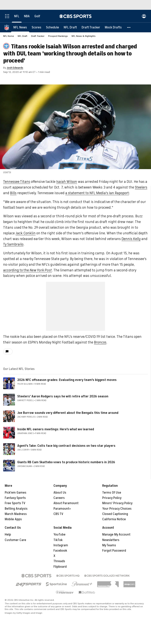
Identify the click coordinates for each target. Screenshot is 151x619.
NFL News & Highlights (84, 36)
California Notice (114, 519)
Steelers (141, 187)
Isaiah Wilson (66, 181)
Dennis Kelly (131, 239)
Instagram (60, 545)
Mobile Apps (13, 519)
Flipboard (60, 567)
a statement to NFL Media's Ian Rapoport (97, 193)
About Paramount (65, 503)
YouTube (59, 535)
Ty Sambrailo (13, 244)
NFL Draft (22, 36)
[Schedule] (52, 27)
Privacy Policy (112, 498)
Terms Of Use (111, 493)
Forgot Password (114, 551)
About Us (59, 493)
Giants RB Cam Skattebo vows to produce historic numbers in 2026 (66, 462)
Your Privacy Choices (117, 509)
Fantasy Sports (15, 498)
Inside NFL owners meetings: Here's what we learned (55, 429)
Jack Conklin (26, 233)
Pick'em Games (15, 493)
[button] (129, 27)
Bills (13, 193)
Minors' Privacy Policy (117, 503)
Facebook (60, 551)
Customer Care (15, 540)
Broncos (100, 342)
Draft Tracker (37, 36)
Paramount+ (62, 509)
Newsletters (110, 540)
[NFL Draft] (70, 27)
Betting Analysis (16, 509)
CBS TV (58, 514)
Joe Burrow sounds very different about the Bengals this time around (67, 413)
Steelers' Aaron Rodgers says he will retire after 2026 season (62, 396)
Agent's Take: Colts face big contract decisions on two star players (66, 446)
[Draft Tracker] (90, 27)
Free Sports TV (15, 503)
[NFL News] (20, 27)
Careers (59, 498)
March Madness (16, 514)
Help (8, 535)
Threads (59, 561)
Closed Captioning (115, 514)
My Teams (109, 545)
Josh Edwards (15, 67)
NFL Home (8, 36)
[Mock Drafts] (113, 27)
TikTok (58, 540)
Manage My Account (116, 535)
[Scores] (36, 27)
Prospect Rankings (58, 36)
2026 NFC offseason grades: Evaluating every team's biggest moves (67, 380)
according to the (27, 270)
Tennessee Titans (16, 181)
